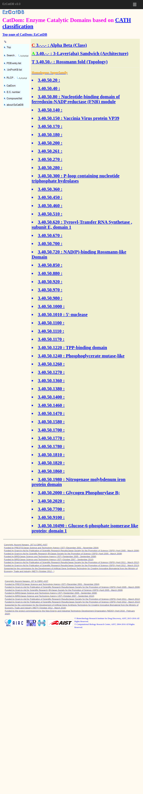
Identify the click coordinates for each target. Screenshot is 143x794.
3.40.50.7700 (50, 509)
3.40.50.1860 (50, 471)
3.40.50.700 (49, 243)
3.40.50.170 (49, 126)
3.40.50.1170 (50, 339)
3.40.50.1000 (50, 306)
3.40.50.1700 (50, 429)
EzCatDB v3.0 (11, 4)
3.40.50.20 (47, 80)
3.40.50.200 (49, 142)
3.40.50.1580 (50, 421)
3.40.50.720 (49, 251)
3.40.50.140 (49, 109)
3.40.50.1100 (50, 322)
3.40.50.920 (49, 281)
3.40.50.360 (49, 189)
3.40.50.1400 (50, 396)
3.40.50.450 (49, 197)
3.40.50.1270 (50, 372)
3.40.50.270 (49, 159)
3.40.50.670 (49, 235)
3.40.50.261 (49, 151)
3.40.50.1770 (50, 438)
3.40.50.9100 (50, 517)
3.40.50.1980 (50, 479)
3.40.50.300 (49, 175)
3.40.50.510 (49, 213)
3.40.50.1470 (50, 413)
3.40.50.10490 (51, 525)
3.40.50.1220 (50, 347)
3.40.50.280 (49, 167)
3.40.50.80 (47, 96)
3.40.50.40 (47, 88)
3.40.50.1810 (50, 454)
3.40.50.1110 (50, 331)
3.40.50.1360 (50, 380)
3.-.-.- (41, 45)
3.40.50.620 (49, 222)
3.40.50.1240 (50, 355)
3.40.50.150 (49, 118)
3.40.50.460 (49, 205)
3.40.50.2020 (50, 500)
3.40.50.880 (49, 273)
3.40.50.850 (49, 265)
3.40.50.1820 (50, 462)
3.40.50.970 (49, 289)
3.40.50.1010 (50, 314)
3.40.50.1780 (50, 446)
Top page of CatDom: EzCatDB (24, 34)
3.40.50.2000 (50, 492)
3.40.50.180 (49, 134)
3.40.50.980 (49, 298)
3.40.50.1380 (50, 388)
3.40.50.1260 (50, 363)
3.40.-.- (42, 53)
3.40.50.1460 (50, 405)
